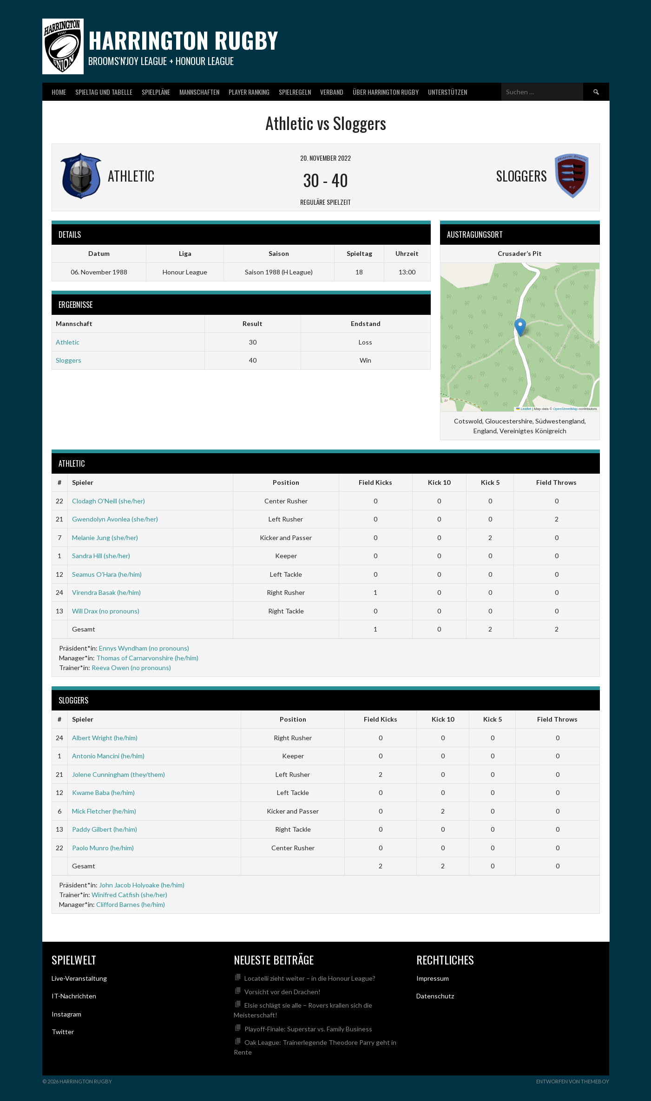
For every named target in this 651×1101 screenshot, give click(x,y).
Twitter (63, 1032)
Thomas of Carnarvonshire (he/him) (147, 658)
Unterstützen (447, 92)
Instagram (66, 1014)
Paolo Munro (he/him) (103, 848)
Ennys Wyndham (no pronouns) (144, 648)
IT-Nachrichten (74, 996)
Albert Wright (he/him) (105, 738)
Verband (331, 92)
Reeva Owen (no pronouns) (131, 667)
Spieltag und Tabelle (103, 92)
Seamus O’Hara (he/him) (107, 574)
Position (286, 482)
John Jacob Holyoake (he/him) (141, 885)
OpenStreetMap (565, 409)
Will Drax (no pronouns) (105, 611)
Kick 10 (439, 482)
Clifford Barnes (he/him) (130, 904)
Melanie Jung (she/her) (105, 537)
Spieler (82, 482)
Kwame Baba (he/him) (103, 792)
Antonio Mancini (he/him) (108, 756)
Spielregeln (295, 92)
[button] (520, 327)
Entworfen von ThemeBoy (572, 1081)
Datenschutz (435, 996)
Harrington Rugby (183, 39)
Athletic (67, 342)
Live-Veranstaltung (79, 978)
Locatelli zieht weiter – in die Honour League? (309, 978)
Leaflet (523, 409)
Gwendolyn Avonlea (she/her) (115, 519)
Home (59, 92)
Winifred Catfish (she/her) (129, 895)
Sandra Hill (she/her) (101, 556)
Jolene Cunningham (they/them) (118, 774)
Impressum (432, 978)
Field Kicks (375, 482)
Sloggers (68, 360)
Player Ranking (249, 92)
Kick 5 (490, 482)
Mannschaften (199, 92)
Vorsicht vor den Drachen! (282, 992)
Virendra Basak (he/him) (106, 592)
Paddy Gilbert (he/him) (104, 829)
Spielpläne (156, 92)
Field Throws (556, 482)
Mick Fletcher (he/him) (104, 811)
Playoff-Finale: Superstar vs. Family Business (308, 1029)
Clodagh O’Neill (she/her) (108, 501)
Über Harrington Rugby (386, 92)
